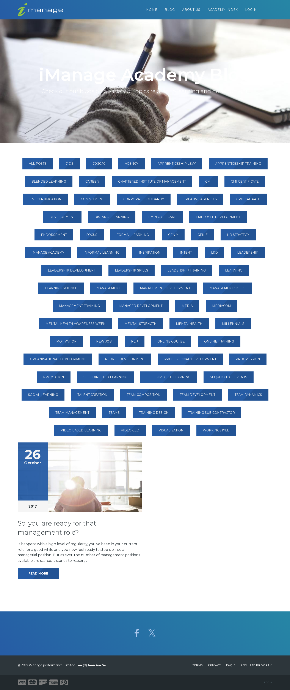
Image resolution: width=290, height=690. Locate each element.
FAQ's (230, 665)
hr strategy (238, 237)
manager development (140, 308)
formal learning (133, 237)
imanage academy (48, 255)
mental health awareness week (75, 326)
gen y (173, 237)
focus (91, 237)
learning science (61, 290)
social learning (43, 397)
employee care (162, 219)
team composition (143, 397)
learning (233, 272)
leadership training (187, 272)
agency (131, 166)
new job (104, 344)
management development (165, 290)
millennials (233, 326)
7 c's (69, 166)
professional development (190, 361)
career (92, 183)
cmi (208, 183)
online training (219, 344)
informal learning (101, 255)
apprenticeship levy (177, 166)
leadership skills (131, 272)
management (109, 290)
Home (151, 11)
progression (248, 361)
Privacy (214, 665)
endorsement (54, 237)
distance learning (111, 219)
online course (171, 344)
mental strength (141, 326)
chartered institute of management (152, 183)
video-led (130, 432)
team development (197, 397)
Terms (198, 665)
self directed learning (105, 379)
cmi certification (45, 201)
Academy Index (223, 11)
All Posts (37, 166)
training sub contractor (211, 415)
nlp (134, 344)
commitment (92, 201)
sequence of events (228, 379)
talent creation (92, 397)
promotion (53, 379)
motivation (66, 344)
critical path (248, 201)
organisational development (58, 361)
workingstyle (216, 432)
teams (114, 415)
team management (72, 415)
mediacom (221, 308)
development (62, 219)
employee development (218, 219)
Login (251, 11)
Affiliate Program (256, 665)
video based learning (81, 432)
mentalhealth (189, 326)
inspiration (149, 255)
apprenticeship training (238, 166)
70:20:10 (99, 166)
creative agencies (200, 201)
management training (79, 308)
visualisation (171, 432)
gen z (203, 237)
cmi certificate (245, 183)
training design (154, 415)
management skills (227, 290)
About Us (191, 11)
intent (186, 255)
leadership (248, 255)
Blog (170, 11)
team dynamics (248, 397)
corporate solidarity (143, 201)
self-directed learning (169, 379)
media (187, 308)
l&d (214, 255)
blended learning (48, 183)
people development (125, 361)
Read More (38, 575)
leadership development (72, 272)
